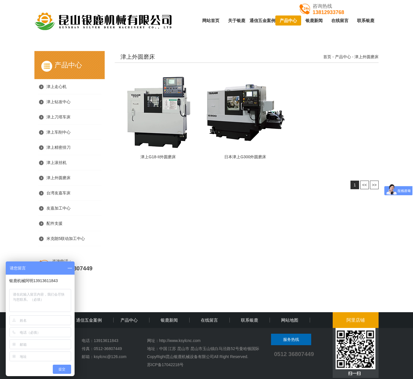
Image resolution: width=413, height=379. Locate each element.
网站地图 (289, 320)
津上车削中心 (58, 132)
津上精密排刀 (58, 147)
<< (364, 185)
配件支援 (54, 223)
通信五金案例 (262, 20)
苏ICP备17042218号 (165, 364)
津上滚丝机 (56, 162)
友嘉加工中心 (58, 208)
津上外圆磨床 (58, 177)
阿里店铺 (355, 320)
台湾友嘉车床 (58, 193)
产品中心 (288, 20)
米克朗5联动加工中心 (65, 238)
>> (374, 185)
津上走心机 (56, 86)
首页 (327, 56)
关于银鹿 (236, 20)
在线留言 (339, 20)
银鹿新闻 (314, 20)
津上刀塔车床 (58, 117)
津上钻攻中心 (58, 101)
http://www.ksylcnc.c (177, 340)
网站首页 (210, 20)
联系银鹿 (365, 20)
